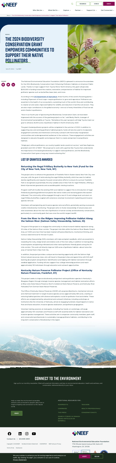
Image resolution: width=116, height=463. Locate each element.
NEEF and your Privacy (55, 444)
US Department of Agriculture (45, 97)
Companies (62, 408)
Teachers (86, 404)
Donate (109, 4)
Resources (83, 4)
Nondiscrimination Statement (30, 444)
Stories (96, 4)
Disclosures (19, 448)
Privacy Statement (20, 460)
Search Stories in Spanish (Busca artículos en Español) (69, 419)
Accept (84, 456)
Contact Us (11, 439)
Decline (97, 456)
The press (62, 412)
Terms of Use (10, 448)
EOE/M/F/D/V (43, 444)
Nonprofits (63, 404)
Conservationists (89, 412)
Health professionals (91, 408)
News (8, 15)
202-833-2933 (24, 439)
